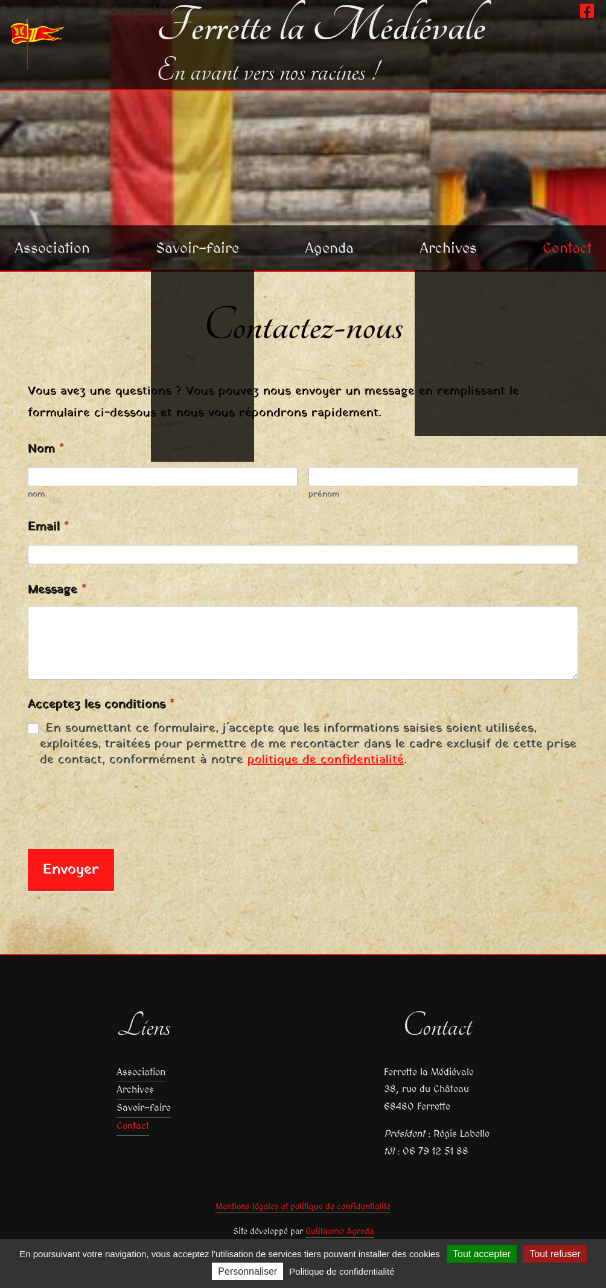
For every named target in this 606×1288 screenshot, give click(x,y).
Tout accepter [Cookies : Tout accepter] (482, 1254)
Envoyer (71, 870)
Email (48, 527)
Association (52, 247)
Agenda (329, 247)
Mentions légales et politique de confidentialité (303, 1206)
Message (57, 590)
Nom (45, 449)
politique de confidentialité (325, 760)
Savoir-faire (197, 247)
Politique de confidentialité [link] (341, 1271)
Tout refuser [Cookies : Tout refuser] (554, 1254)
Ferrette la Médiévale (320, 26)
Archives (448, 247)
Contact (567, 247)
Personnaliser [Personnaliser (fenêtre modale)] (247, 1271)
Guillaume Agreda (339, 1231)
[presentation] (119, 805)
